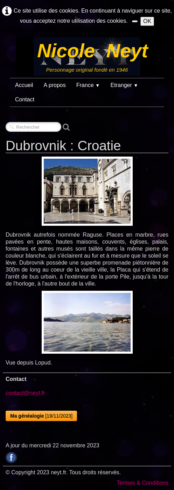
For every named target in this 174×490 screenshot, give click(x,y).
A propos (55, 85)
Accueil (24, 85)
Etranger (124, 85)
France (88, 85)
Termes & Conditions (142, 483)
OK (147, 21)
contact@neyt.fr (25, 393)
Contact (24, 99)
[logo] (87, 56)
